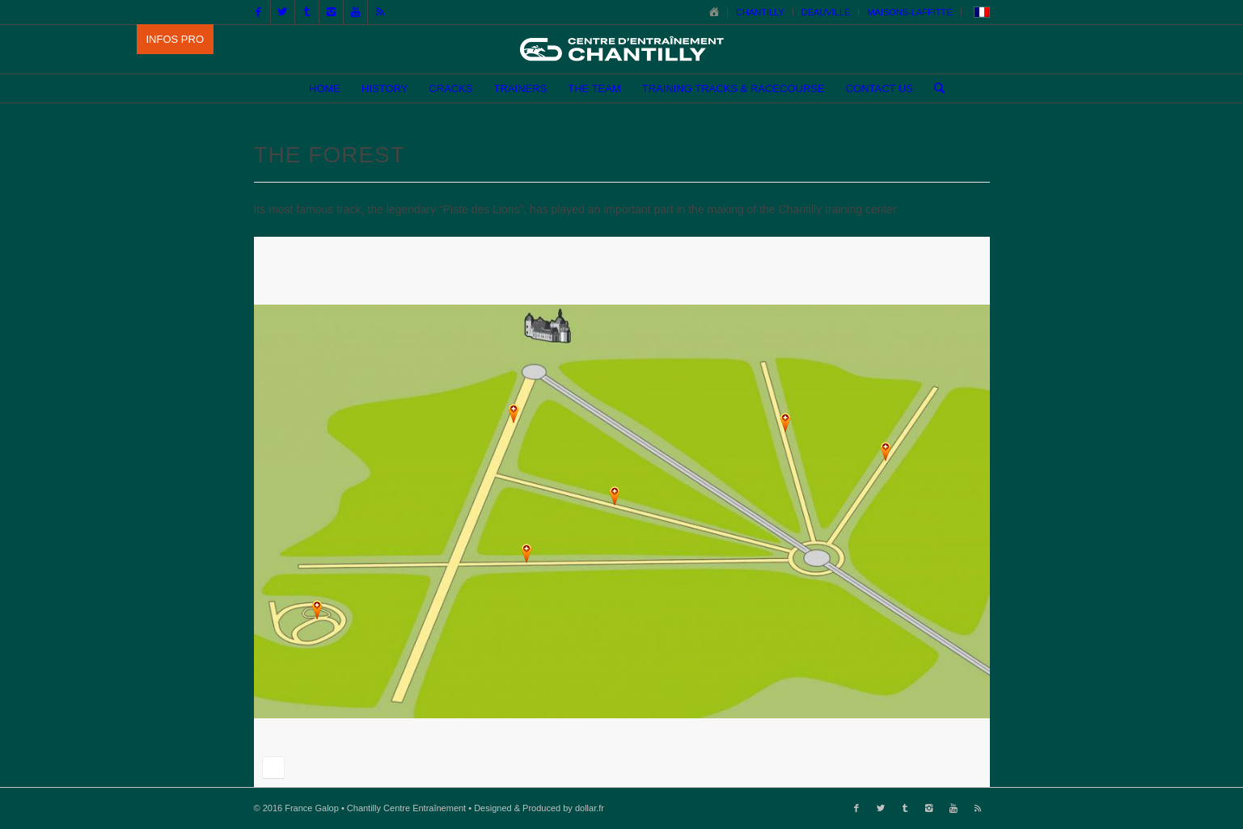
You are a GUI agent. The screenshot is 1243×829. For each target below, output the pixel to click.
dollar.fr (589, 808)
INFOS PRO (175, 39)
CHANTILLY (760, 12)
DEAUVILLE (826, 12)
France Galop (312, 808)
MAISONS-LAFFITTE (909, 12)
